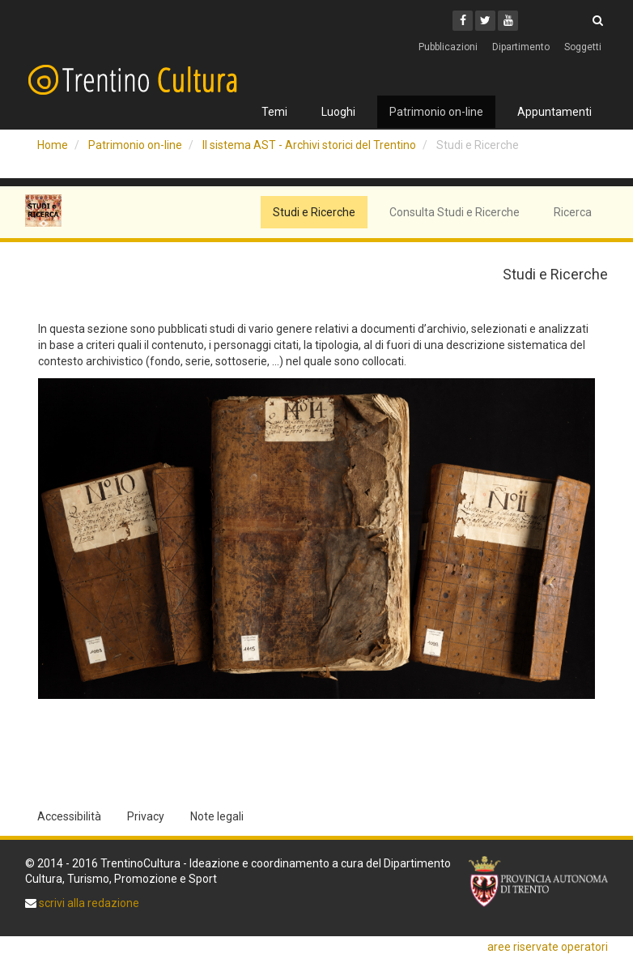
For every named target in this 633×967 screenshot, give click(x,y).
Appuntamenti (554, 111)
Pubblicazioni (448, 47)
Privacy (145, 816)
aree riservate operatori (547, 946)
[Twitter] (485, 21)
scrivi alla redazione (87, 903)
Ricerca (573, 212)
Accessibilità (69, 816)
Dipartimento (521, 47)
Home (52, 144)
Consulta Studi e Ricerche (454, 212)
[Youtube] (508, 21)
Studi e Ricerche (314, 212)
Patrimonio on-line (436, 111)
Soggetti (582, 47)
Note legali (217, 816)
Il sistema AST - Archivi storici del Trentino (309, 144)
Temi (274, 111)
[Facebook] (462, 21)
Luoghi (338, 111)
